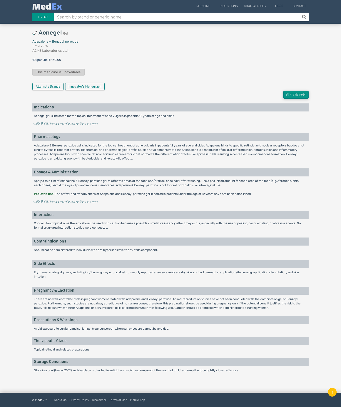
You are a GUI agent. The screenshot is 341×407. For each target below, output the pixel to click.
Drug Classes (261, 6)
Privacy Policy (79, 400)
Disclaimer (99, 400)
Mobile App (137, 400)
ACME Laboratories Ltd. (50, 51)
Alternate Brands (48, 86)
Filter (43, 16)
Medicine (213, 6)
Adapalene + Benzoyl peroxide (55, 41)
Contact (299, 6)
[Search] (304, 17)
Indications (235, 6)
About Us (60, 400)
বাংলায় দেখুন (296, 94)
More (282, 6)
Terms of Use (118, 400)
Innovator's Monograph (85, 86)
